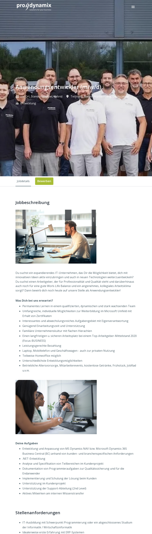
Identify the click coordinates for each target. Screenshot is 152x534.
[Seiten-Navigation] (133, 6)
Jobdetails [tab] (23, 181)
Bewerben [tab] (44, 181)
